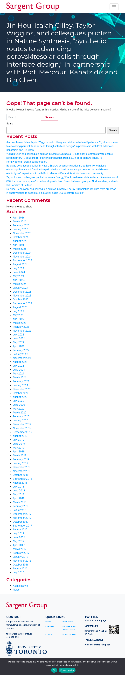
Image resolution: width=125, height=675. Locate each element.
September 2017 (22, 525)
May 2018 (18, 494)
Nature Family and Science (69, 628)
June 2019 (19, 443)
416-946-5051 (13, 637)
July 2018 (18, 486)
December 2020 (22, 389)
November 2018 (22, 471)
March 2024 (19, 283)
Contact (50, 634)
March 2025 (19, 248)
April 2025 (19, 244)
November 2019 (22, 428)
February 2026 (21, 225)
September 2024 (22, 260)
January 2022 (20, 354)
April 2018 (19, 498)
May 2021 (18, 373)
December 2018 (22, 467)
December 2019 (22, 424)
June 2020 (19, 404)
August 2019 (20, 435)
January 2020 (20, 420)
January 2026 (20, 229)
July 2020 (18, 400)
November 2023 (22, 295)
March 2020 (19, 412)
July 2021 (18, 365)
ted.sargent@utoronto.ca (19, 634)
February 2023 (21, 326)
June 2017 (19, 537)
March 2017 (19, 549)
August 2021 (20, 361)
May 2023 (18, 315)
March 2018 (19, 502)
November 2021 (22, 358)
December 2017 (22, 513)
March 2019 (19, 455)
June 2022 (19, 338)
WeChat (102, 631)
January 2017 (20, 556)
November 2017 (22, 517)
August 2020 (20, 397)
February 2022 (21, 350)
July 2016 (18, 572)
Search (10, 123)
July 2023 (18, 311)
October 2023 (20, 299)
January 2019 (20, 463)
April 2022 (19, 346)
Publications (69, 634)
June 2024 (19, 272)
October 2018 (20, 474)
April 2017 (19, 545)
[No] (121, 666)
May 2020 (18, 408)
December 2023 (22, 291)
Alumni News (20, 585)
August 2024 (20, 264)
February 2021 (21, 381)
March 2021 (19, 377)
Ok (54, 670)
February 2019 (21, 459)
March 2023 (19, 322)
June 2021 (19, 369)
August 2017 (20, 529)
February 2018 (21, 506)
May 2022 (18, 342)
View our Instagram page (97, 644)
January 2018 (20, 510)
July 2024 (18, 268)
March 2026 (19, 221)
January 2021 (20, 385)
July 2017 (18, 533)
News (16, 589)
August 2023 (20, 307)
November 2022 (22, 330)
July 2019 (18, 439)
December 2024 (22, 252)
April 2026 (19, 217)
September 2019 (22, 432)
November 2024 (22, 256)
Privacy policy (67, 670)
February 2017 (21, 552)
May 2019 (18, 447)
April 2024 (19, 280)
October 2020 (20, 393)
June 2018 (19, 490)
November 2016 (22, 560)
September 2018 (22, 478)
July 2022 (18, 334)
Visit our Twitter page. (95, 620)
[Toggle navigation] (114, 6)
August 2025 (20, 241)
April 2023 (19, 319)
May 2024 (18, 276)
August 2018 (20, 482)
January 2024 (20, 287)
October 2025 (20, 237)
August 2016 (20, 568)
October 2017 (20, 521)
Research (67, 621)
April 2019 (19, 451)
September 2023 (22, 303)
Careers (49, 626)
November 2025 (22, 233)
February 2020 (21, 416)
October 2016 (20, 564)
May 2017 (18, 541)
